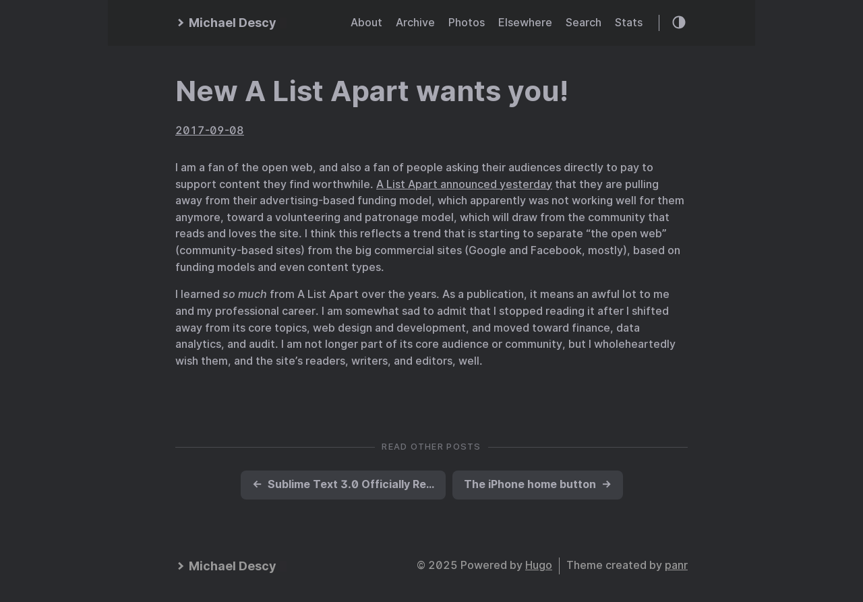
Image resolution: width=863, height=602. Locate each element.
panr (676, 565)
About (366, 22)
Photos (466, 22)
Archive (415, 22)
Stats (629, 22)
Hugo (538, 565)
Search (583, 22)
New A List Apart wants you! (371, 91)
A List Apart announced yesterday (464, 184)
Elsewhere (525, 22)
